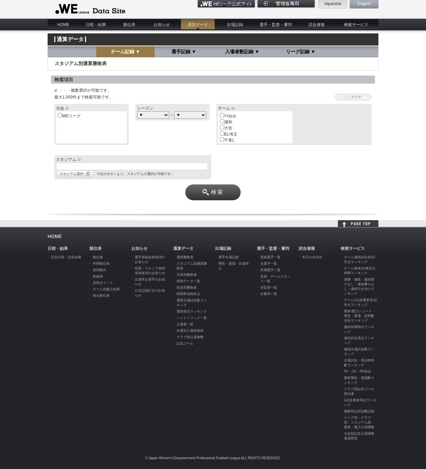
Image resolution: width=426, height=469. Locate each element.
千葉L (229, 140)
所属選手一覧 (270, 270)
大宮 (228, 128)
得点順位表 (101, 295)
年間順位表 (101, 263)
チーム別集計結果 (106, 289)
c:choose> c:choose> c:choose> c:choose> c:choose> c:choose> (190, 115)
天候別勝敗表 (187, 274)
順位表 (129, 24)
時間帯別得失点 (188, 294)
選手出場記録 (228, 257)
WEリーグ (71, 116)
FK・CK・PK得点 (357, 371)
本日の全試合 (312, 257)
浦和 (228, 122)
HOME (63, 24)
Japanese (333, 3)
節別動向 (99, 270)
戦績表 (98, 276)
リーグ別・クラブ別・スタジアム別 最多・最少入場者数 (359, 422)
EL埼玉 (230, 134)
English (364, 3)
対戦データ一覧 (188, 281)
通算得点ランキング (192, 311)
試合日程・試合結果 (66, 257)
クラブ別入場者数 (190, 337)
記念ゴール (185, 343)
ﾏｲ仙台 (230, 116)
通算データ (198, 24)
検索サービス (356, 24)
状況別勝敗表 (187, 287)
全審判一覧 (268, 294)
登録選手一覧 (270, 257)
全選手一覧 (268, 263)
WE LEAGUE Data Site (90, 9)
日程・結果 (96, 24)
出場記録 (235, 24)
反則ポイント (103, 283)
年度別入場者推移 (190, 330)
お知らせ (162, 24)
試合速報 (317, 24)
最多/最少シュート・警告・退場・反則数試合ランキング (359, 315)
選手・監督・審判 (276, 24)
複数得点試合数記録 (359, 411)
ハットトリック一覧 (192, 318)
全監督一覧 (268, 287)
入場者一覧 (185, 324)
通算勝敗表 (185, 257)
